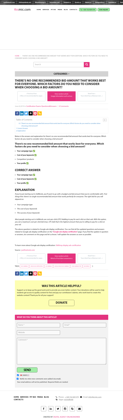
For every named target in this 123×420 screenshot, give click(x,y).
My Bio (53, 9)
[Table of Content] (105, 120)
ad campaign (49, 266)
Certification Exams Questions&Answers (41, 106)
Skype (64, 400)
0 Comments (64, 106)
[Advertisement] (61, 32)
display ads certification (37, 266)
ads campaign (24, 266)
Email (90, 397)
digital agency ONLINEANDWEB (66, 417)
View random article (61, 94)
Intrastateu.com (55, 2)
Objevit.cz (88, 2)
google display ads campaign (61, 266)
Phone (67, 397)
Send (27, 370)
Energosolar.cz (99, 2)
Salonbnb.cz (112, 2)
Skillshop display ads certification (68, 245)
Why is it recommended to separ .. (31, 95)
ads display (86, 266)
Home (39, 9)
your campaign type (76, 266)
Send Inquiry (103, 9)
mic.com (22, 9)
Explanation (21, 131)
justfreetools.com (28, 250)
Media (60, 9)
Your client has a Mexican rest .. (92, 95)
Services (45, 9)
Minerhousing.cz (40, 2)
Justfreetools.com (9, 2)
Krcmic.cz (78, 2)
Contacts (73, 9)
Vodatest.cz (67, 2)
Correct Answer (22, 128)
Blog (66, 9)
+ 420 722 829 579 (88, 9)
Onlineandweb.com (25, 2)
